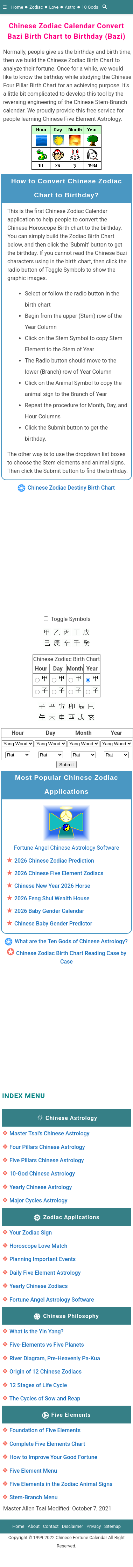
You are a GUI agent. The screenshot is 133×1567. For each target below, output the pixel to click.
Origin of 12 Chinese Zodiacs (45, 1371)
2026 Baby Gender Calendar (49, 911)
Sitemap (112, 1526)
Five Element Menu (33, 1470)
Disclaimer (72, 1526)
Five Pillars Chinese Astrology (46, 1160)
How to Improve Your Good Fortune (53, 1457)
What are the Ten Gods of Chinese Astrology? (71, 941)
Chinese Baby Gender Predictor (53, 923)
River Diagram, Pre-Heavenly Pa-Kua (54, 1358)
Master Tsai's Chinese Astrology (49, 1133)
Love (53, 7)
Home (17, 7)
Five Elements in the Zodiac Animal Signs (60, 1484)
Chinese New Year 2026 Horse (52, 886)
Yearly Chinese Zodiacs (38, 1286)
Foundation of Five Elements (44, 1430)
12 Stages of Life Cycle (38, 1385)
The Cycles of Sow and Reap (44, 1398)
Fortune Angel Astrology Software (51, 1299)
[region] (66, 550)
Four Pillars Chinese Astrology (47, 1147)
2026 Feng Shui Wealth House (52, 898)
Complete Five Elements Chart (47, 1444)
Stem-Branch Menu (33, 1497)
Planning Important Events (42, 1259)
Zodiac (36, 7)
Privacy (93, 1526)
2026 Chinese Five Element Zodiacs (59, 873)
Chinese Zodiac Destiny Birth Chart (71, 487)
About (34, 1526)
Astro (70, 7)
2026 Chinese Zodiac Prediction (54, 860)
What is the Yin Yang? (36, 1331)
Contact (51, 1526)
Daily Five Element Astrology (45, 1272)
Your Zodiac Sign (30, 1232)
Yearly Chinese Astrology (40, 1187)
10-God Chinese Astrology (42, 1173)
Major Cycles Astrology (38, 1200)
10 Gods (90, 7)
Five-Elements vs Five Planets (46, 1344)
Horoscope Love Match (38, 1246)
